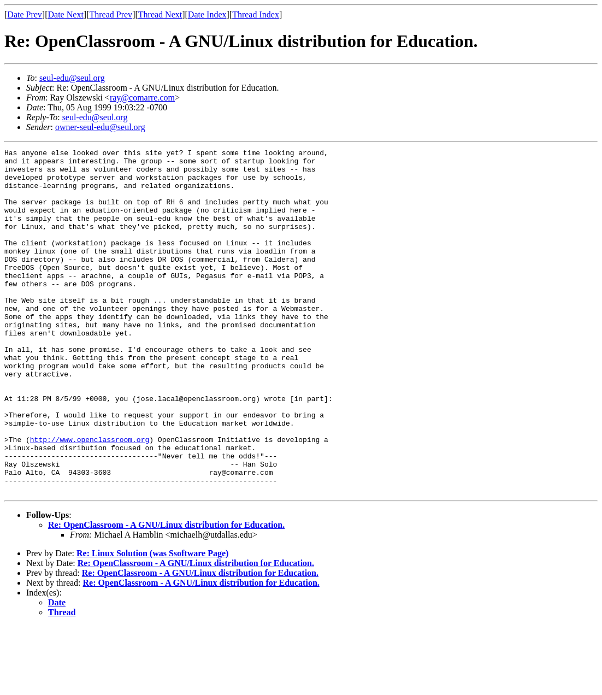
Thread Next (160, 14)
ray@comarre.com (142, 97)
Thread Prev (110, 14)
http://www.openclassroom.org (89, 498)
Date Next (66, 14)
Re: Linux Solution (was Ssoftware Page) (152, 622)
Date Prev (24, 14)
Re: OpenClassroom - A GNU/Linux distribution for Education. (166, 593)
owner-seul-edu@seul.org (100, 127)
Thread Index (255, 14)
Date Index (207, 14)
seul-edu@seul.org (72, 78)
